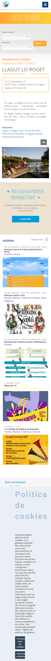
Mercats (8, 388)
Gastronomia (37, 388)
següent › (46, 239)
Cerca (38, 43)
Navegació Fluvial (16, 59)
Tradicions (26, 297)
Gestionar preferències (21, 655)
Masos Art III (10, 385)
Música (16, 297)
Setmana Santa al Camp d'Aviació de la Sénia (23, 250)
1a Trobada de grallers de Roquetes (21, 429)
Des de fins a (25, 247)
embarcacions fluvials (13, 136)
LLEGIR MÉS (25, 219)
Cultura (16, 254)
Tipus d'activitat (8, 32)
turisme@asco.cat (39, 73)
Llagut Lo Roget (10, 130)
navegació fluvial (34, 133)
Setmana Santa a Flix (14, 295)
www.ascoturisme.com (13, 73)
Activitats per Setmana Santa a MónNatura (25, 342)
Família (7, 254)
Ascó (21, 130)
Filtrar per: (6, 42)
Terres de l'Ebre (32, 130)
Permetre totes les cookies (21, 642)
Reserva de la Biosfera (13, 133)
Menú (45, 5)
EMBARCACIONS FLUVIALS (18, 63)
